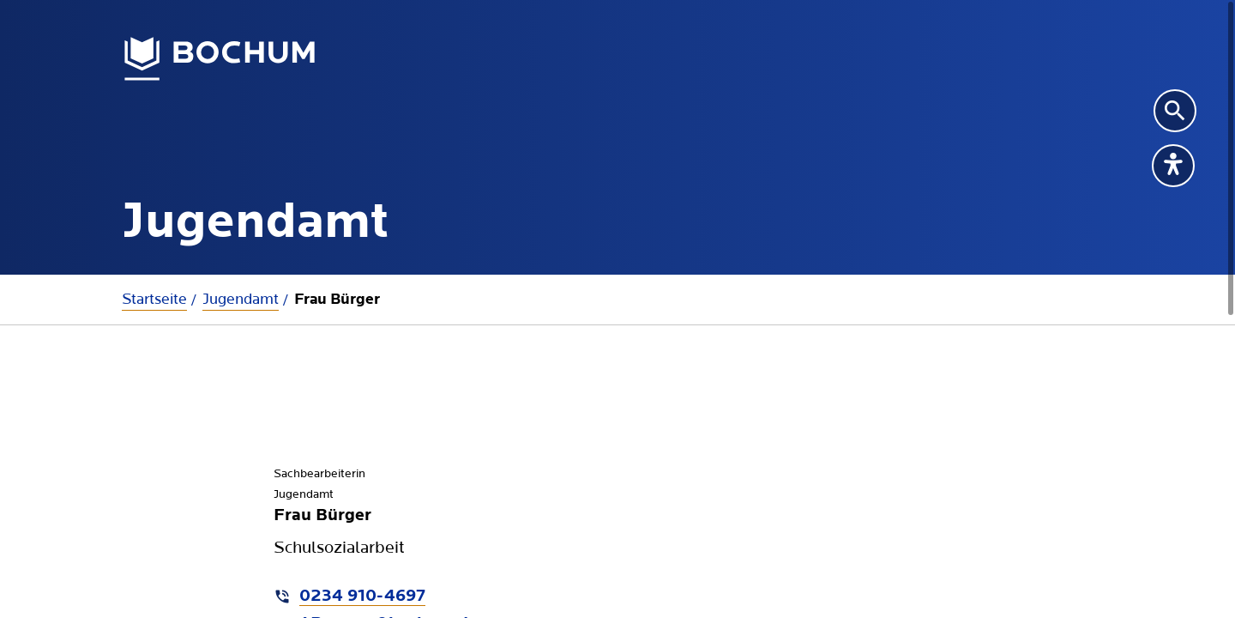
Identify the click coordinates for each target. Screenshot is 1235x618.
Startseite (154, 299)
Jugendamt (240, 299)
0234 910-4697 (362, 596)
